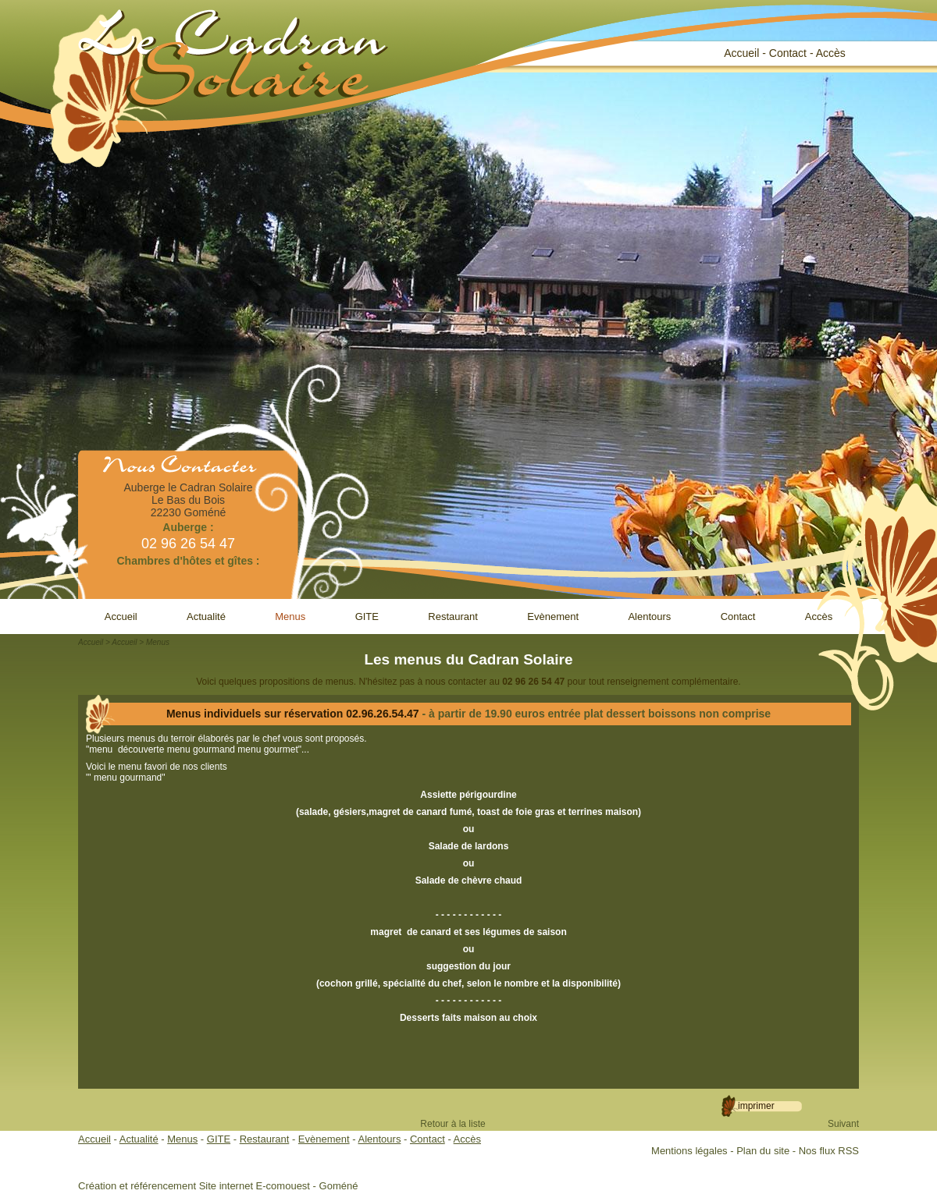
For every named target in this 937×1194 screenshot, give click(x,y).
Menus (290, 616)
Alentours (649, 616)
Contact (788, 53)
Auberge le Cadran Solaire (188, 487)
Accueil (741, 53)
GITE (367, 616)
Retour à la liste (452, 1123)
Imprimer (756, 1105)
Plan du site (762, 1151)
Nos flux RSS (829, 1151)
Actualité (206, 616)
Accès (831, 53)
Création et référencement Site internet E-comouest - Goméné (218, 1186)
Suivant (843, 1123)
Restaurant (453, 616)
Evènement (553, 616)
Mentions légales (689, 1151)
